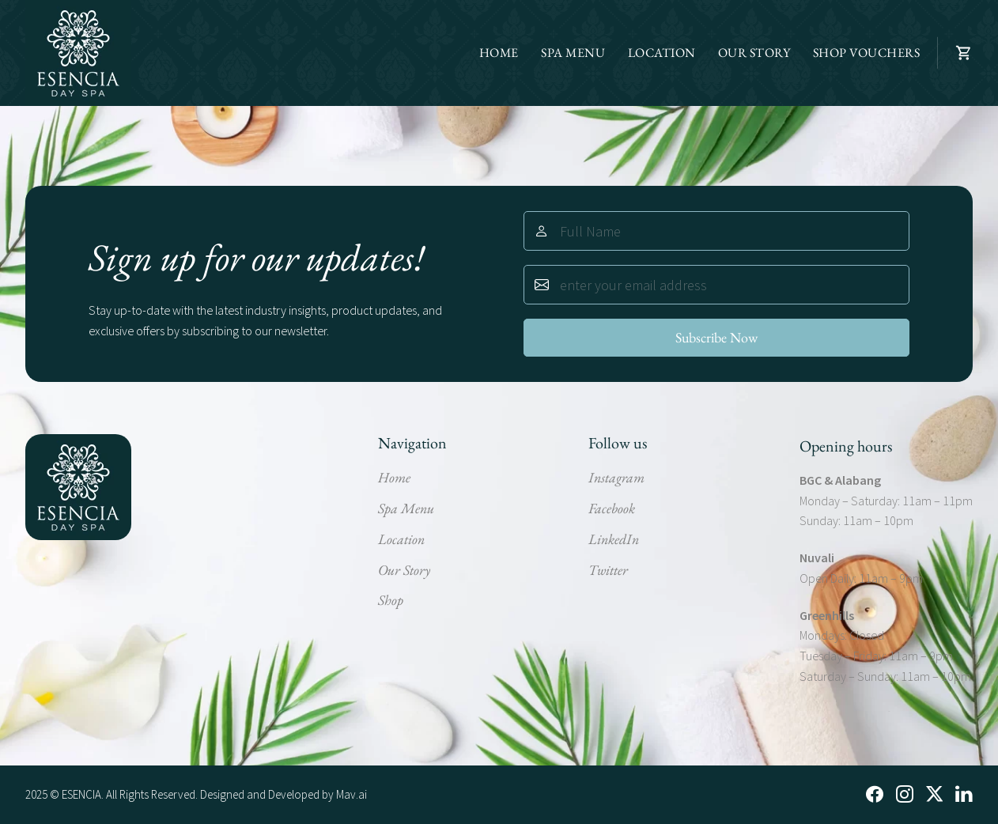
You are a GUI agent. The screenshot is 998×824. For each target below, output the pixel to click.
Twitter (608, 570)
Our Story (404, 570)
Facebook (611, 508)
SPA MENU (573, 52)
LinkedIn (613, 539)
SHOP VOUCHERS (867, 52)
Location (401, 539)
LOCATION (662, 52)
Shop (390, 600)
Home (394, 477)
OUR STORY (754, 52)
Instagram (616, 477)
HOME (499, 52)
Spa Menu (406, 508)
